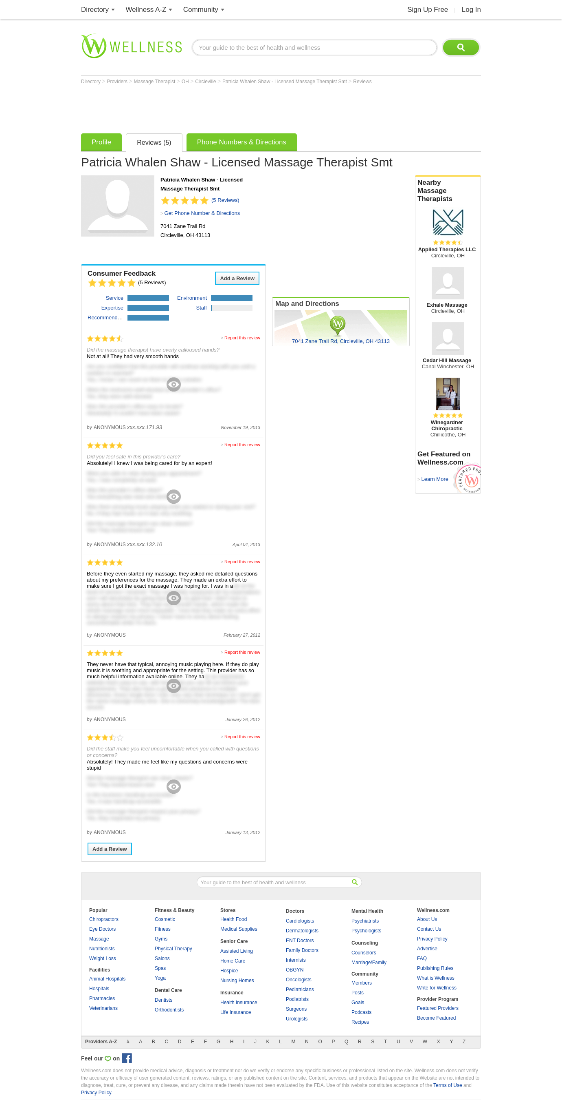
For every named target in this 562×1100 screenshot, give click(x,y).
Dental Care (168, 990)
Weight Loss (102, 958)
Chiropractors (104, 919)
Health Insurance (238, 1002)
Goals (357, 1002)
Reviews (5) (154, 142)
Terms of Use (447, 1085)
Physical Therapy (173, 949)
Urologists (296, 1019)
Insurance (232, 993)
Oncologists (299, 980)
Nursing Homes (237, 980)
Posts (357, 993)
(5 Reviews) (225, 200)
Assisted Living (236, 951)
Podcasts (361, 1012)
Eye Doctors (102, 929)
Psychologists (366, 931)
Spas (160, 968)
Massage (99, 939)
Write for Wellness (437, 988)
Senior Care (234, 941)
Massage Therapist (155, 81)
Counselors (363, 953)
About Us (427, 919)
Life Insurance (235, 1012)
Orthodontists (169, 1010)
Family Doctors (302, 950)
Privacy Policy (432, 939)
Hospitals (99, 989)
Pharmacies (102, 998)
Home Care (232, 961)
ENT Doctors (300, 940)
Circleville (206, 81)
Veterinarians (103, 1008)
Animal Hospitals (107, 979)
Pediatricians (300, 989)
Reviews (362, 81)
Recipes (360, 1022)
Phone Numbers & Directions (241, 142)
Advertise (427, 949)
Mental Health (367, 911)
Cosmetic (165, 919)
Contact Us (429, 929)
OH (186, 81)
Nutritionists (102, 949)
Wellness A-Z (146, 9)
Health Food (233, 919)
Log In (471, 9)
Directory (95, 9)
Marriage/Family (368, 962)
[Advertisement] (229, 107)
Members (361, 983)
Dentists (163, 1000)
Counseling (364, 943)
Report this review (242, 337)
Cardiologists (300, 921)
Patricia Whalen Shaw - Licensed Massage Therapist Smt (285, 81)
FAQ (422, 958)
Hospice (229, 971)
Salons (162, 958)
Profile (101, 142)
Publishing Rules (435, 968)
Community (200, 9)
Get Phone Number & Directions (202, 213)
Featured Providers (438, 1008)
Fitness (163, 929)
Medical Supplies (238, 929)
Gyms (161, 939)
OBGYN (294, 970)
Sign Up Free (427, 9)
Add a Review (237, 278)
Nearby (448, 191)
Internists (296, 960)
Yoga (160, 978)
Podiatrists (297, 999)
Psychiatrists (365, 921)
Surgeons (296, 1009)
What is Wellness (435, 978)
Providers (118, 81)
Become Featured (436, 1018)
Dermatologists (302, 931)
